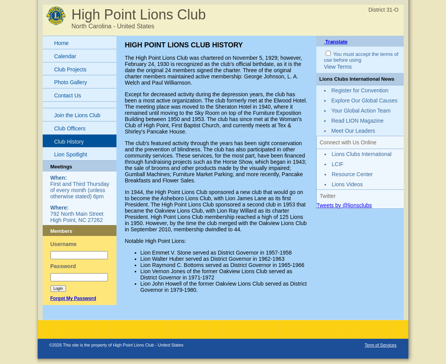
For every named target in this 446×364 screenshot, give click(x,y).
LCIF (338, 164)
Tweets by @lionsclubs (344, 205)
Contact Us (67, 95)
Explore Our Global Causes (364, 100)
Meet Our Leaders (353, 131)
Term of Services (381, 345)
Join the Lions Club (77, 115)
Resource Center (352, 174)
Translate (336, 42)
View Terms (338, 67)
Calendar (65, 56)
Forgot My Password (73, 298)
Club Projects (70, 69)
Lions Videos (347, 184)
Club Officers (70, 128)
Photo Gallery (70, 82)
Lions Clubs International (362, 154)
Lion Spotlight (70, 154)
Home (61, 43)
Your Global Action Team (361, 110)
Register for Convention (360, 90)
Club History (69, 142)
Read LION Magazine (357, 121)
